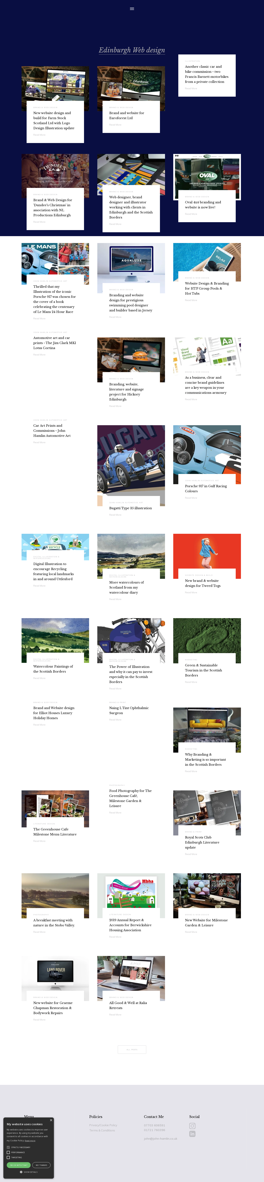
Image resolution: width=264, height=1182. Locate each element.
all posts (132, 1050)
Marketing (191, 660)
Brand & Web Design (45, 194)
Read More (191, 88)
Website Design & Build (199, 575)
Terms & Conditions (102, 1130)
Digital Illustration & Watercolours (46, 557)
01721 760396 (154, 1130)
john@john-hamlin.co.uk (160, 1138)
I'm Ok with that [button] (18, 1165)
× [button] (51, 1120)
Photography (117, 785)
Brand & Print (117, 702)
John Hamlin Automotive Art (50, 281)
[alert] (28, 1148)
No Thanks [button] (41, 1165)
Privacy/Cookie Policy (103, 1125)
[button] (29, 1172)
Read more (30, 1140)
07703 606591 (154, 1125)
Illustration (192, 61)
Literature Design (44, 824)
